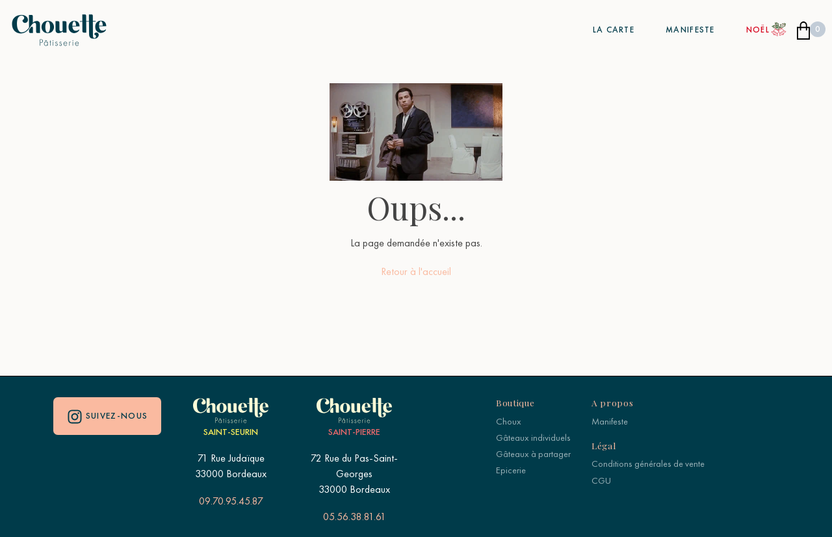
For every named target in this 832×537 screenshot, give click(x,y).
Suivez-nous (107, 416)
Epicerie (511, 470)
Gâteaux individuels (533, 437)
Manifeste (690, 29)
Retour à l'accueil (416, 271)
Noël (758, 29)
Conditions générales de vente (648, 463)
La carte (613, 29)
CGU (601, 480)
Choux (508, 421)
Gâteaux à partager (533, 454)
